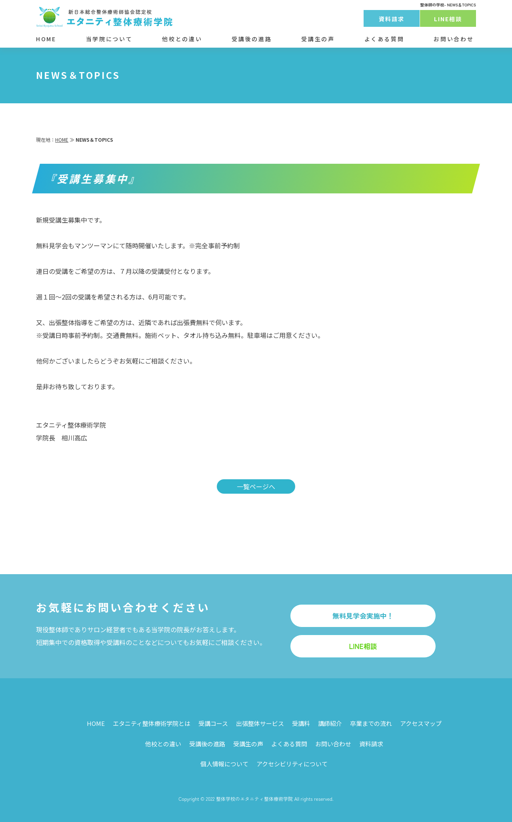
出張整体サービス (260, 723)
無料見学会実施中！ (363, 616)
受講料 (301, 723)
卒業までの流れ (371, 723)
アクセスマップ (421, 723)
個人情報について (224, 764)
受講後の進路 (252, 39)
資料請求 (391, 19)
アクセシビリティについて (292, 764)
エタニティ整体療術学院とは (151, 723)
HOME (46, 39)
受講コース (213, 723)
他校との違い (182, 39)
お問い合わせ (454, 39)
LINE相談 (448, 19)
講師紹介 (330, 723)
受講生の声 (317, 39)
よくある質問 (384, 39)
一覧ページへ (256, 486)
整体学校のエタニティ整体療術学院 (254, 798)
